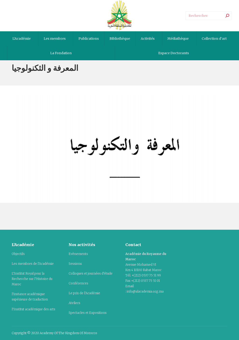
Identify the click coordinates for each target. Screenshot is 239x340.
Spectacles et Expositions (88, 313)
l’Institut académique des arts (33, 309)
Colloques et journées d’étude (90, 274)
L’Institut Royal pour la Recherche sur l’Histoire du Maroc (32, 279)
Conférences (78, 283)
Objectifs (18, 254)
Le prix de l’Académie (84, 293)
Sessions (75, 264)
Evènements (78, 254)
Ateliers (74, 303)
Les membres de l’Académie (33, 264)
